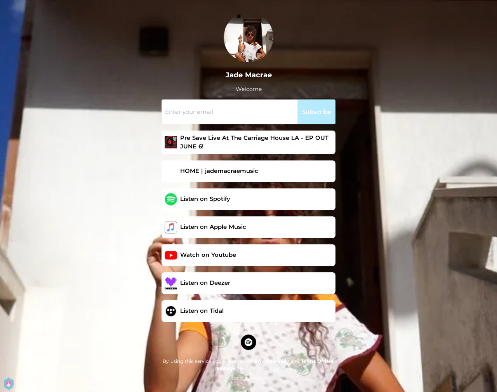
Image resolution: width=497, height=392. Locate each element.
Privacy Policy (271, 361)
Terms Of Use (317, 361)
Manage (226, 368)
